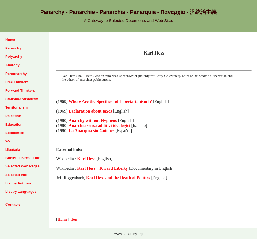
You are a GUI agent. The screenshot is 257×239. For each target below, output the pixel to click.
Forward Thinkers (20, 90)
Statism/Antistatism (21, 99)
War (8, 141)
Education (13, 124)
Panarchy (13, 48)
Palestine (13, 116)
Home (10, 40)
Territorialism (16, 107)
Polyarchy (13, 57)
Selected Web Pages (22, 166)
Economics (14, 133)
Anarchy (12, 65)
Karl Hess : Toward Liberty (102, 168)
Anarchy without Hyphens (93, 120)
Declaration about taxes (90, 111)
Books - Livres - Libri (22, 158)
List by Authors (18, 183)
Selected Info (16, 175)
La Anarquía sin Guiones (92, 130)
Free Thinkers (17, 82)
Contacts (12, 204)
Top (74, 219)
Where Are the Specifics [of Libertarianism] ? (110, 101)
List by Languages (20, 192)
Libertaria (12, 150)
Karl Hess (86, 158)
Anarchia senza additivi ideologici (99, 125)
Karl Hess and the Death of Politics (118, 177)
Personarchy (16, 74)
